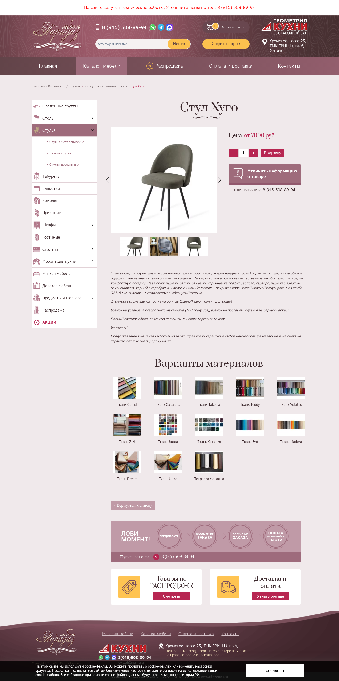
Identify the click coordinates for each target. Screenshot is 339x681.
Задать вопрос (226, 44)
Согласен (275, 671)
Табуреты (51, 176)
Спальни (50, 249)
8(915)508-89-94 (134, 657)
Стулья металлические (106, 86)
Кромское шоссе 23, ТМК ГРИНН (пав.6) (204, 650)
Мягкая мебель (56, 273)
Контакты (289, 66)
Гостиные (51, 237)
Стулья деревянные (64, 164)
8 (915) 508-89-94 (236, 7)
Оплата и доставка (230, 66)
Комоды (49, 200)
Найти (179, 44)
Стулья (74, 86)
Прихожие (51, 212)
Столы (48, 118)
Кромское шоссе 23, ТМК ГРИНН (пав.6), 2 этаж (288, 45)
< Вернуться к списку (133, 505)
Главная (48, 66)
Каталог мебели (101, 66)
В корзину (272, 153)
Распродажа (169, 66)
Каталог (55, 86)
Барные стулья (60, 153)
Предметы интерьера (62, 298)
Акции (49, 322)
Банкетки (51, 188)
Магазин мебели (117, 633)
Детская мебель (57, 285)
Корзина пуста (228, 26)
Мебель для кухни (59, 261)
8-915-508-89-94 (279, 189)
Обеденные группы (60, 106)
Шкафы (49, 224)
